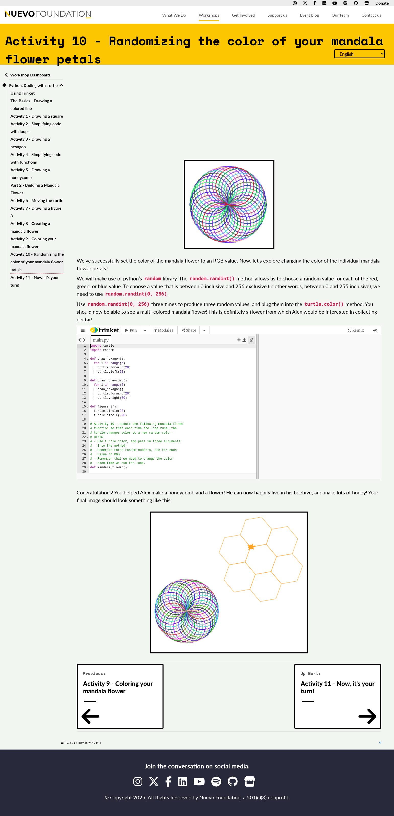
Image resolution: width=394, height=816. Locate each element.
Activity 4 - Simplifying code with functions (35, 158)
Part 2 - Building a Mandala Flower (35, 189)
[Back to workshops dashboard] (6, 75)
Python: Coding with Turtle (33, 85)
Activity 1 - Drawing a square (36, 116)
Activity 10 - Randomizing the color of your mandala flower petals (37, 262)
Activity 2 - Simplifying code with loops (35, 127)
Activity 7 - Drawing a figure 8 (36, 212)
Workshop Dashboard (30, 74)
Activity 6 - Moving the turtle (36, 200)
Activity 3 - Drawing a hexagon (30, 143)
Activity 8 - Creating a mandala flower (30, 227)
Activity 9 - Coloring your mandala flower (33, 242)
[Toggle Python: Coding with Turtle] (61, 85)
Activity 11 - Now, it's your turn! (34, 281)
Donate (382, 3)
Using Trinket (22, 92)
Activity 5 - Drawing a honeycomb (30, 173)
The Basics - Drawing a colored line (31, 104)
